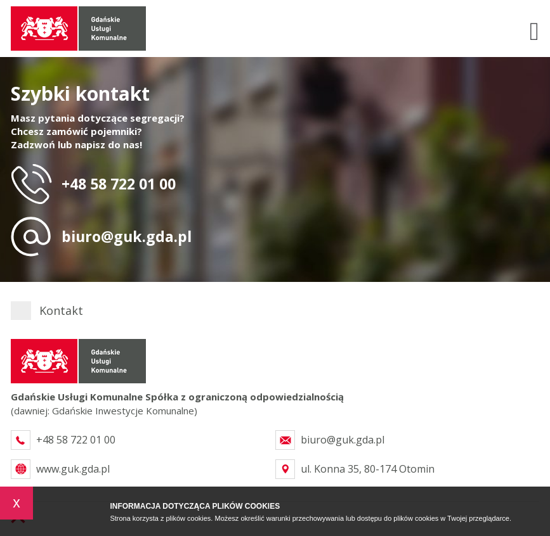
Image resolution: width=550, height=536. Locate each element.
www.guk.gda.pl (73, 469)
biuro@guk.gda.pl (127, 236)
